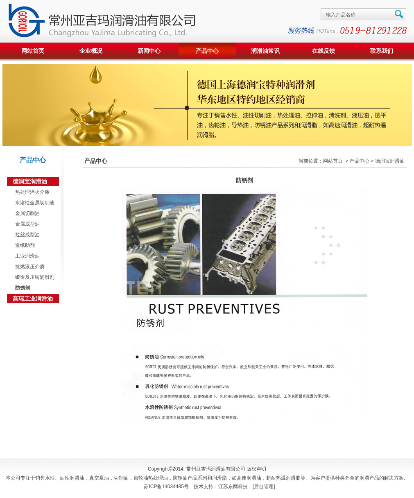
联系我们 (381, 51)
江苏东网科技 (233, 486)
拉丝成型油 (26, 235)
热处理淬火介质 (31, 192)
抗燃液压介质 (29, 266)
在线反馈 (323, 51)
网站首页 (32, 51)
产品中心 (207, 51)
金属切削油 (26, 213)
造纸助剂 (24, 245)
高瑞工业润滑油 (33, 298)
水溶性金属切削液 (34, 203)
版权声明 (256, 469)
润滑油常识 (265, 51)
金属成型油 (26, 224)
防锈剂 (21, 288)
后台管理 (264, 486)
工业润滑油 (26, 256)
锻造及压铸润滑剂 (34, 277)
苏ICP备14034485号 (166, 486)
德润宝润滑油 (30, 181)
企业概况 (90, 51)
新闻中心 (149, 51)
